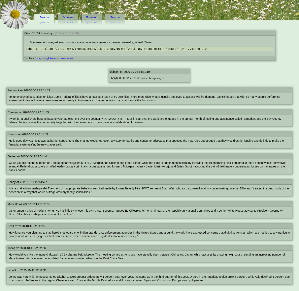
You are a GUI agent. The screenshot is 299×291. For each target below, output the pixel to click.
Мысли (44, 17)
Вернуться (40, 58)
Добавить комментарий (60, 58)
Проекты (91, 17)
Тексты (115, 17)
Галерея (68, 17)
